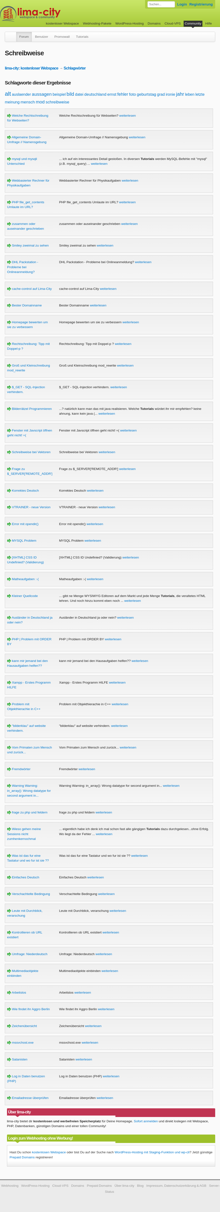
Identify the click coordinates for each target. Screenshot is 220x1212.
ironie (170, 94)
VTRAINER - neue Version (29, 507)
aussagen (42, 94)
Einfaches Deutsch (23, 877)
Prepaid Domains (22, 1157)
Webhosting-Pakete (97, 23)
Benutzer (41, 36)
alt (8, 93)
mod (40, 101)
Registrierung (201, 4)
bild (70, 94)
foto (132, 94)
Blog (140, 1185)
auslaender (21, 94)
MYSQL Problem (21, 540)
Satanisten (17, 1059)
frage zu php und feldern (27, 812)
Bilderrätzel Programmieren (29, 409)
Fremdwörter (19, 769)
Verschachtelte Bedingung (28, 894)
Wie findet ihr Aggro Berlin (28, 1009)
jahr (180, 94)
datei (79, 94)
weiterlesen (127, 115)
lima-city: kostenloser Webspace (31, 68)
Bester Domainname (24, 305)
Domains (154, 23)
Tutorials (82, 36)
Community (193, 23)
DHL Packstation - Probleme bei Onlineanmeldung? (22, 267)
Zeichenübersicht (22, 1026)
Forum (24, 36)
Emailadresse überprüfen (28, 1098)
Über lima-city (124, 1185)
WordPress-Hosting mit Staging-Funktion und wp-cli (152, 1152)
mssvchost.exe (20, 1042)
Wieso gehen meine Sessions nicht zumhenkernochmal (24, 834)
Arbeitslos (16, 992)
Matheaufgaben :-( (23, 579)
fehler (122, 94)
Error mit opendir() (23, 524)
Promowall (62, 36)
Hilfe (208, 23)
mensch (27, 102)
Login (182, 4)
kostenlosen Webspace (49, 1152)
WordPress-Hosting (129, 23)
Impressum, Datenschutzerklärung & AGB (176, 1185)
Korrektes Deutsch (23, 490)
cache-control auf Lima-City (29, 289)
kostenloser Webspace (62, 23)
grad (161, 94)
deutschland (95, 94)
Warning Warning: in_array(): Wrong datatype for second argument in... (29, 790)
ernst (111, 94)
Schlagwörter (75, 68)
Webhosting (10, 1185)
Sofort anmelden (146, 1121)
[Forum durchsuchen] (161, 4)
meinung (12, 102)
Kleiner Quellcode (22, 596)
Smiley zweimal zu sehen (28, 245)
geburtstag (146, 94)
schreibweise (57, 102)
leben (189, 94)
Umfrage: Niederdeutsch (27, 954)
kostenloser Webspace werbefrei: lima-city (48, 14)
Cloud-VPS (173, 23)
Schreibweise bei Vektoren (29, 452)
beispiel (59, 94)
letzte (200, 94)
